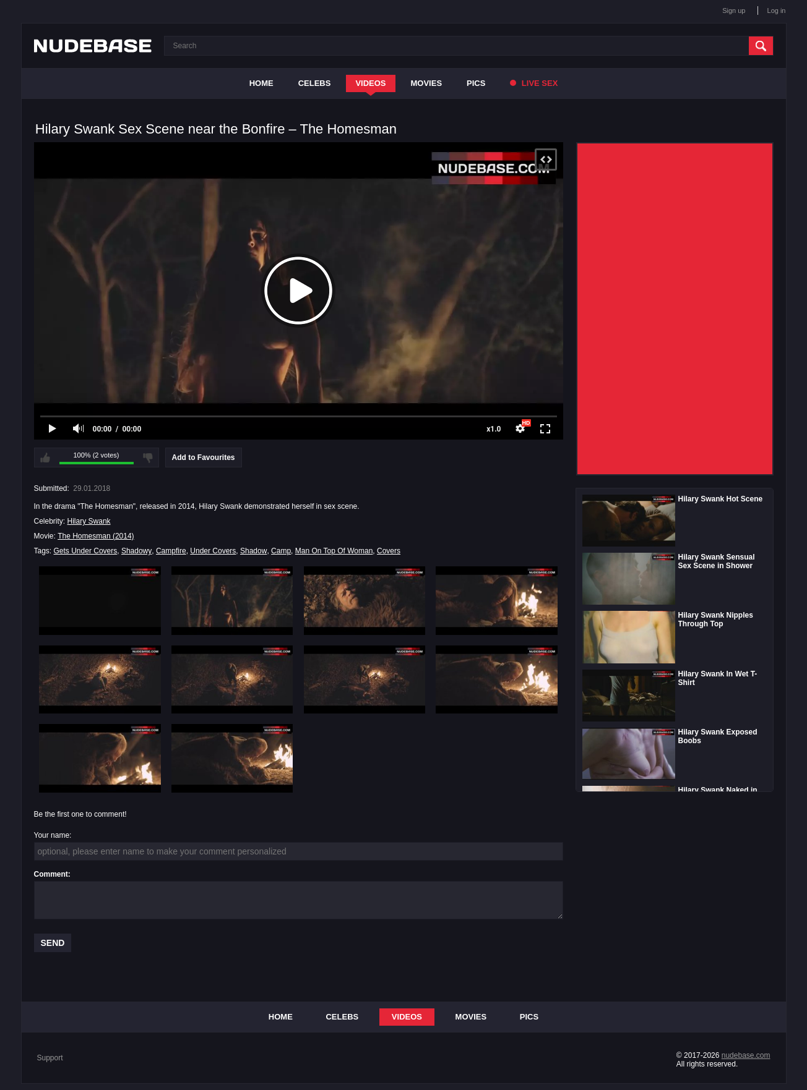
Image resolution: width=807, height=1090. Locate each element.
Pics (476, 83)
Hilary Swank (89, 521)
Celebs (314, 83)
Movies (426, 83)
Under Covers (213, 551)
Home (261, 83)
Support (50, 1058)
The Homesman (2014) (96, 536)
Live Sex (534, 83)
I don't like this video (147, 457)
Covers (388, 551)
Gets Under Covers (86, 551)
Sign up (733, 10)
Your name (52, 835)
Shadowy (136, 551)
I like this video (45, 457)
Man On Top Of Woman (334, 551)
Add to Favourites (203, 457)
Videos (370, 83)
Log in (776, 10)
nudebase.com (746, 1055)
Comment (51, 874)
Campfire (171, 551)
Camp (281, 551)
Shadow (253, 551)
